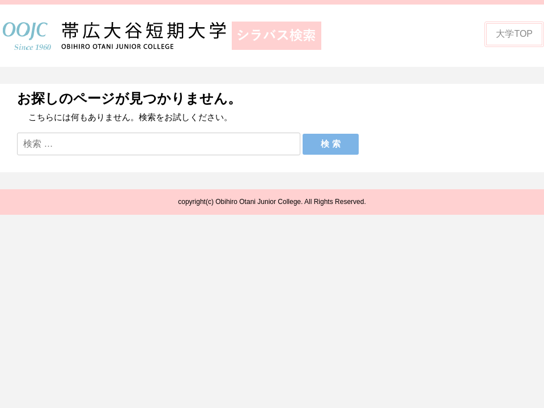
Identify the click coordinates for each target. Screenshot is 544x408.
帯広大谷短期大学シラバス (170, 36)
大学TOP (514, 34)
